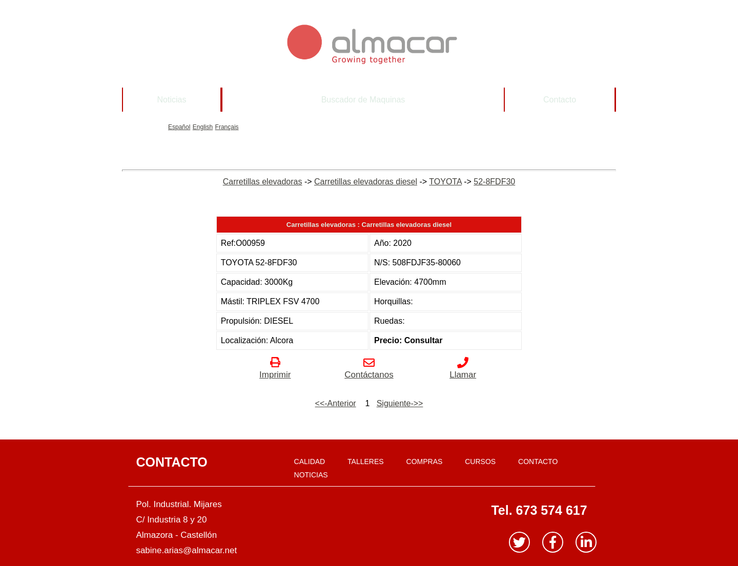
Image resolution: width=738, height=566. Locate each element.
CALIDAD (309, 461)
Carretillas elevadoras (262, 181)
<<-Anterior (335, 403)
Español (179, 127)
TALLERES (365, 461)
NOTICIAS (311, 475)
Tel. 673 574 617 (539, 510)
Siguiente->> (400, 403)
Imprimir (275, 370)
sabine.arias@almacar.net (186, 550)
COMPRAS (424, 461)
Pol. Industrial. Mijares (178, 504)
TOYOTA (445, 181)
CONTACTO (538, 461)
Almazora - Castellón (176, 535)
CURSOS (480, 461)
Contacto (559, 99)
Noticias (171, 99)
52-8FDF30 (494, 181)
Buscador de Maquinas (363, 99)
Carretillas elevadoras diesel (365, 181)
